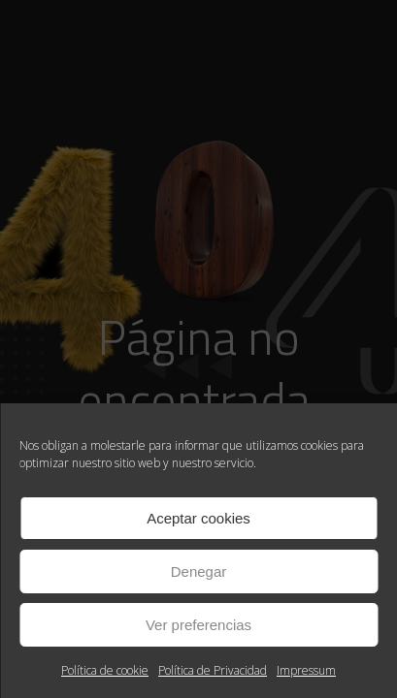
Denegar (199, 571)
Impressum (306, 670)
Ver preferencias (198, 625)
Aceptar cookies (198, 518)
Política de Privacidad (212, 670)
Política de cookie (105, 670)
